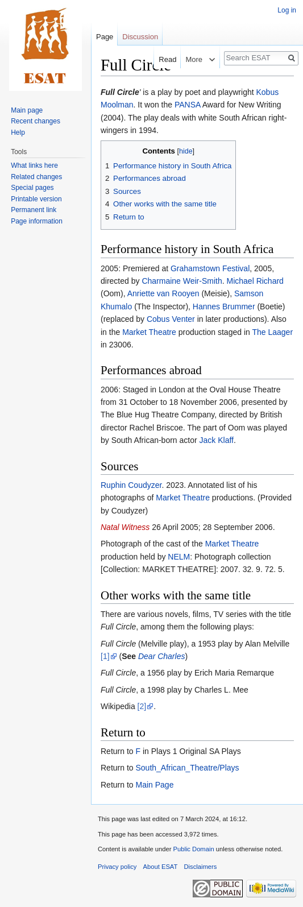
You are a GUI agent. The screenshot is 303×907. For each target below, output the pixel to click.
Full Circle (120, 92)
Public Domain (193, 849)
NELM (179, 556)
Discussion (140, 36)
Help (18, 132)
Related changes (36, 177)
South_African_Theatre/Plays (187, 767)
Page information (37, 221)
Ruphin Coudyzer (131, 485)
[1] (105, 656)
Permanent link (33, 210)
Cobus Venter (171, 319)
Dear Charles (161, 656)
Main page (27, 110)
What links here (34, 165)
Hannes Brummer (224, 306)
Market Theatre (149, 332)
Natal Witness (125, 527)
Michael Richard (255, 280)
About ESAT (160, 866)
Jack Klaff (217, 440)
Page (104, 36)
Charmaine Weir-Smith (182, 280)
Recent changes (35, 121)
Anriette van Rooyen (163, 293)
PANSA (188, 104)
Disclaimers (200, 866)
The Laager (272, 332)
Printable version (36, 199)
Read (160, 59)
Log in (286, 10)
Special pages (32, 188)
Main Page (154, 784)
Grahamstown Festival (210, 268)
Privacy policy (117, 866)
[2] (142, 706)
